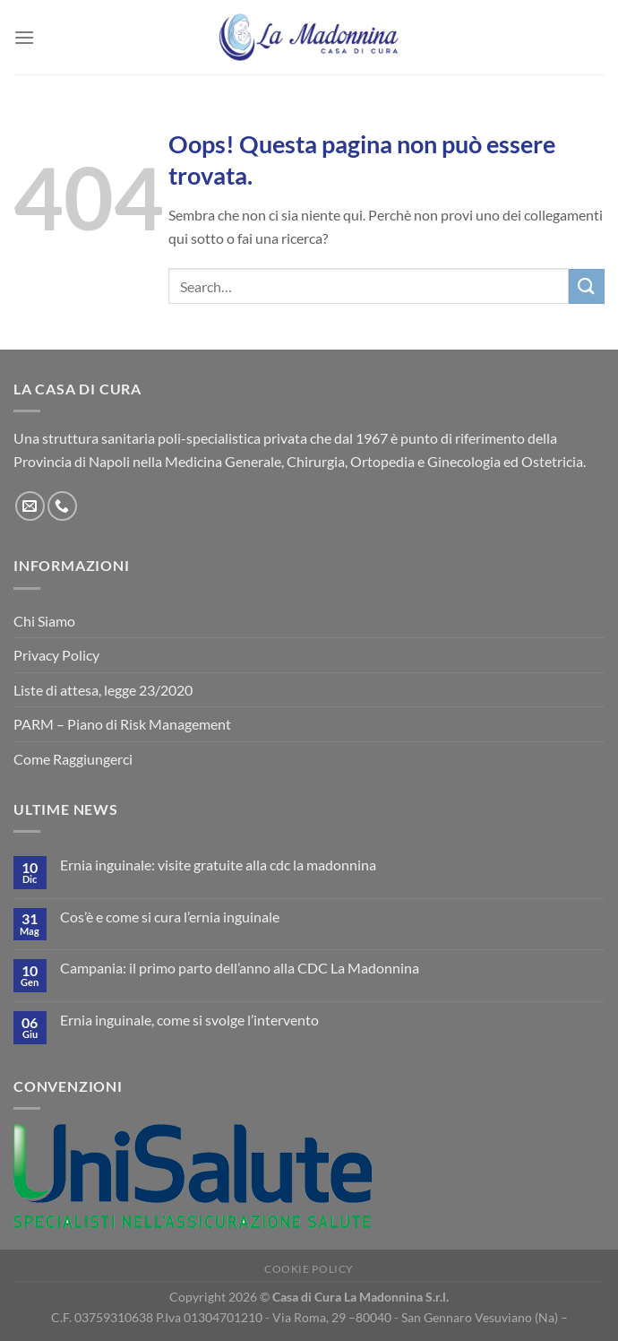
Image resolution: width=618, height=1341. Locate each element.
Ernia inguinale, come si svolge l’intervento (189, 1019)
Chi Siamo (44, 620)
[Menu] (24, 37)
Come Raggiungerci (73, 758)
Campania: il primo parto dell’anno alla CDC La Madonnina (239, 967)
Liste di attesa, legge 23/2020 (103, 689)
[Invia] (587, 286)
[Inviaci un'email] (30, 506)
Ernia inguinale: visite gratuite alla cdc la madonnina (218, 864)
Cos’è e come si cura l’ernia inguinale (169, 916)
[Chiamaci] (62, 506)
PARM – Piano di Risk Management (122, 723)
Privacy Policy (56, 654)
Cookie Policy (309, 1269)
